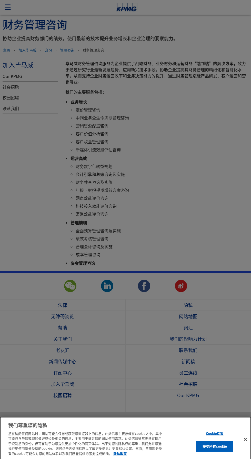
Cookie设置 (215, 438)
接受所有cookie (215, 450)
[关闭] (245, 444)
